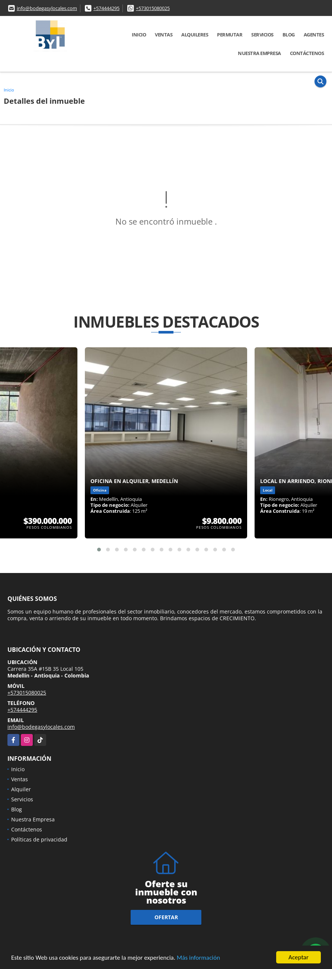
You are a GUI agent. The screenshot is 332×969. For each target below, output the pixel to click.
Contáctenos (307, 53)
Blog (288, 34)
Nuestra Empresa (259, 53)
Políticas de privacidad (39, 839)
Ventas (163, 34)
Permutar (229, 34)
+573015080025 (153, 8)
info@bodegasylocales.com (47, 8)
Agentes (314, 34)
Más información (198, 958)
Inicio (139, 34)
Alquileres (194, 34)
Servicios (262, 34)
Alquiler (21, 789)
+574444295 (106, 8)
